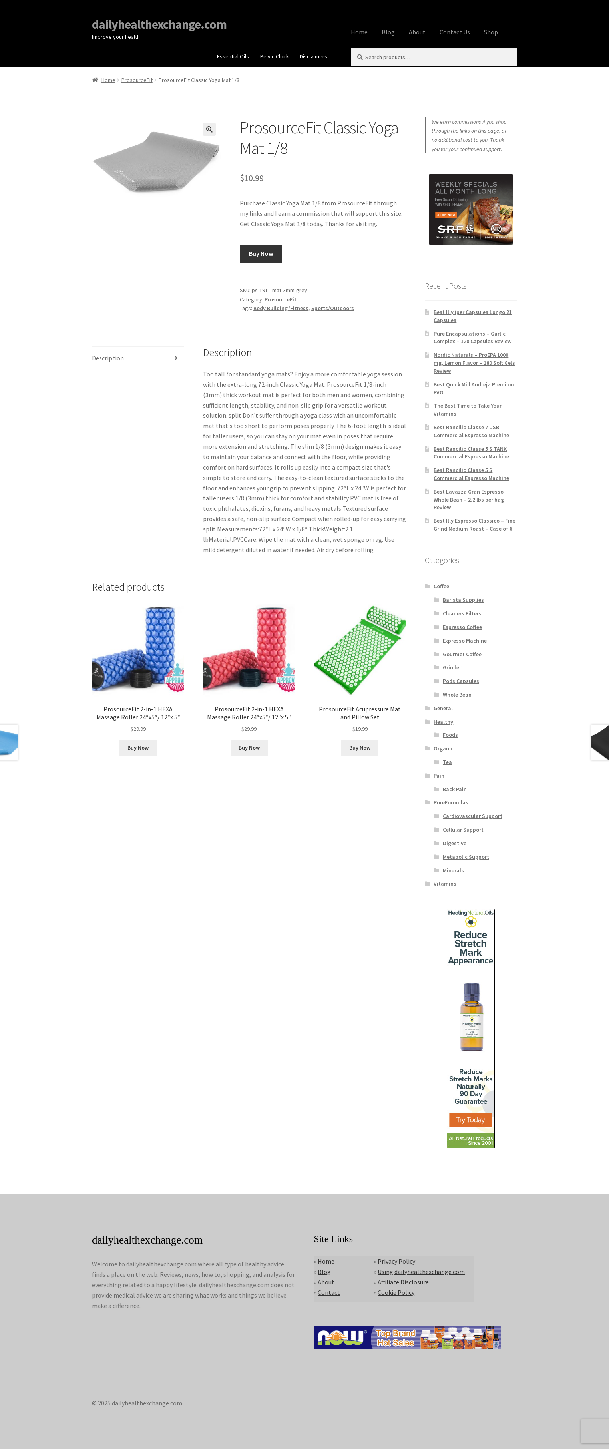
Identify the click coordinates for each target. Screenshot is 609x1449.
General (443, 708)
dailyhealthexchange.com (159, 24)
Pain (439, 775)
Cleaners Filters (462, 613)
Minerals (453, 870)
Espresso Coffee (462, 627)
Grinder (452, 667)
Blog (388, 32)
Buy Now (261, 253)
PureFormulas (451, 802)
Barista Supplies (463, 599)
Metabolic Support (466, 856)
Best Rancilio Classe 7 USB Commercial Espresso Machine (471, 431)
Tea (447, 762)
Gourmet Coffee (462, 654)
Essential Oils (233, 56)
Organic (444, 748)
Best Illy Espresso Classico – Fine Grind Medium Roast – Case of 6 (474, 524)
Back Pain (455, 789)
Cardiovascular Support (472, 816)
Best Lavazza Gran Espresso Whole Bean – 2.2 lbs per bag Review (469, 499)
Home (359, 32)
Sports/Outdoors (332, 308)
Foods (450, 734)
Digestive (454, 843)
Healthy (443, 721)
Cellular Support (463, 829)
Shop (491, 32)
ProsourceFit (137, 80)
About (417, 32)
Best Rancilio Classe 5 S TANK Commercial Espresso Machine (471, 452)
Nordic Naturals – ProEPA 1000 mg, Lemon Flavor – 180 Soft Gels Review (474, 362)
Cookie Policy (396, 1292)
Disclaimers (313, 56)
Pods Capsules (461, 681)
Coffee (441, 586)
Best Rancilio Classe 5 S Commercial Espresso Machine (471, 474)
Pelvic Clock (274, 56)
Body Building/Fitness (280, 308)
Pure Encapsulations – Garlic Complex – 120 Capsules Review (472, 337)
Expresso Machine (465, 640)
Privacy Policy (396, 1261)
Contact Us (455, 32)
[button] (209, 129)
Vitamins (445, 883)
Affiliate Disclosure (403, 1282)
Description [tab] (108, 358)
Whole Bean (457, 694)
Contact (329, 1292)
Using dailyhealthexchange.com (421, 1272)
